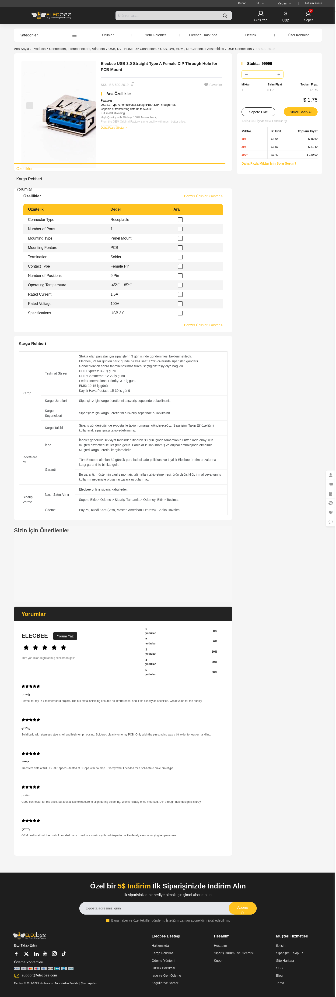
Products (39, 49)
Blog (279, 975)
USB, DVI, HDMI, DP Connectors (132, 49)
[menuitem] (242, 3)
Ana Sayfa (21, 49)
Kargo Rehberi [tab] (29, 179)
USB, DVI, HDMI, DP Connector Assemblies (192, 49)
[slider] (79, 647)
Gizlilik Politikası (163, 968)
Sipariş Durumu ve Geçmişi (234, 953)
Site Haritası (285, 960)
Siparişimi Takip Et (289, 953)
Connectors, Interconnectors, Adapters (77, 49)
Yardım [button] (285, 3)
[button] (260, 16)
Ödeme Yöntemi (163, 960)
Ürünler (108, 35)
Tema (280, 983)
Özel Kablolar (298, 35)
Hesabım (220, 946)
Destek (250, 35)
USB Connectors (240, 49)
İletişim (281, 946)
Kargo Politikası (163, 953)
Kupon (218, 960)
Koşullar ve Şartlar (165, 983)
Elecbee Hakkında (203, 35)
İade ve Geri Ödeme (166, 975)
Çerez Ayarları (89, 983)
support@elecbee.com (39, 975)
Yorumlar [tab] (24, 189)
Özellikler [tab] (24, 168)
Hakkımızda (160, 946)
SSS (279, 968)
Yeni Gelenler (155, 35)
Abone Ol (242, 910)
